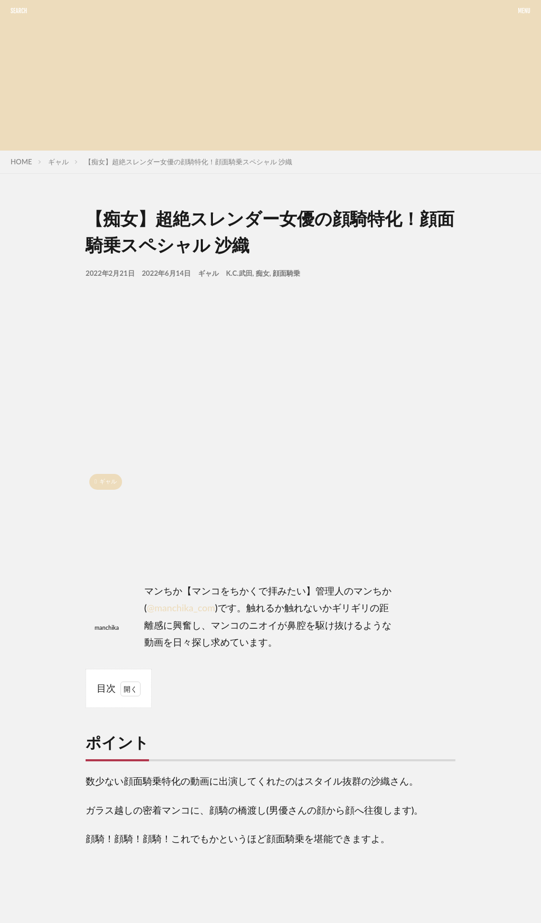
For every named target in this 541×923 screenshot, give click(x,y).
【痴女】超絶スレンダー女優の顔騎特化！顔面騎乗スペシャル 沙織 (188, 161)
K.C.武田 (239, 273)
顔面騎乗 (286, 273)
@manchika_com (181, 607)
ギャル (58, 161)
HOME (21, 161)
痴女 (262, 273)
